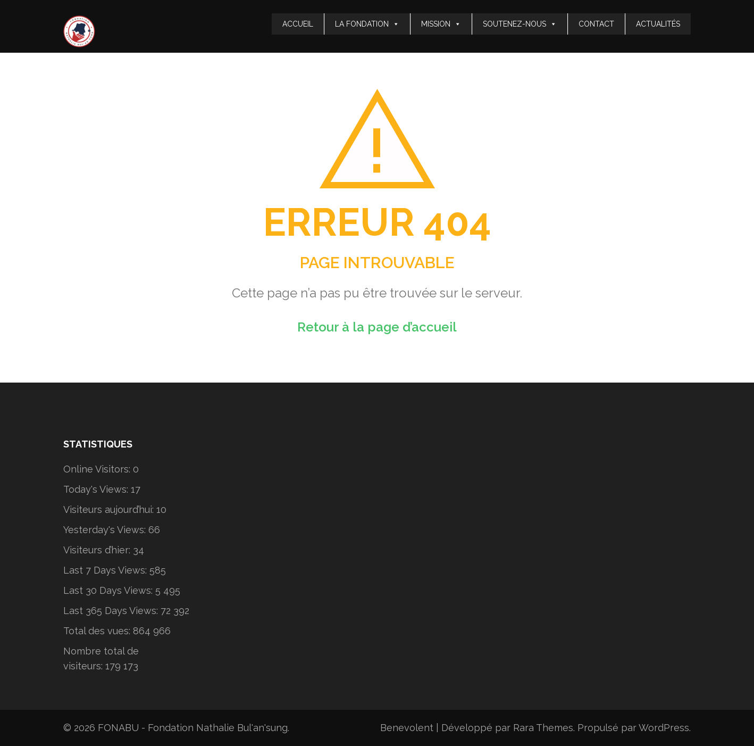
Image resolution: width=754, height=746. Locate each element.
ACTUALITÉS (658, 24)
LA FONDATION (367, 24)
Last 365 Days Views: (112, 610)
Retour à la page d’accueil (377, 327)
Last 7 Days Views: (106, 570)
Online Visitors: (98, 469)
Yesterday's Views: (105, 529)
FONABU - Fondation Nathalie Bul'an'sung (193, 727)
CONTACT (596, 24)
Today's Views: (97, 489)
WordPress (664, 727)
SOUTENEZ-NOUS (520, 24)
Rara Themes (543, 727)
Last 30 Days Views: (109, 590)
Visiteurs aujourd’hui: (109, 509)
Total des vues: (98, 630)
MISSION (441, 24)
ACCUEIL (297, 24)
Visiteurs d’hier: (98, 550)
